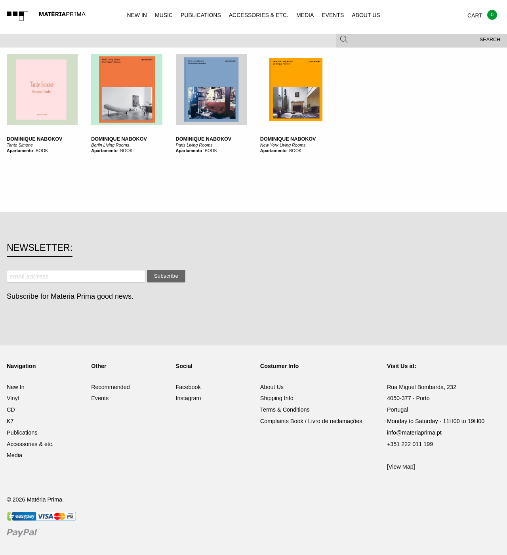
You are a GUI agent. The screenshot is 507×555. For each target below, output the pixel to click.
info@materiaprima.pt (414, 432)
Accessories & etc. (30, 444)
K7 (10, 421)
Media (14, 455)
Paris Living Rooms (194, 145)
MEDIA (305, 15)
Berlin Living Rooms (110, 145)
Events (100, 398)
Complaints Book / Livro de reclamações (311, 421)
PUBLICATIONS (201, 15)
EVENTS (333, 15)
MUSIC (164, 15)
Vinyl (13, 398)
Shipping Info (277, 398)
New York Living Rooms (282, 145)
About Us (272, 387)
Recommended (110, 387)
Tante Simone (20, 145)
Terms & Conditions (285, 409)
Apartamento (20, 150)
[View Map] (401, 466)
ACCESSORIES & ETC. (258, 15)
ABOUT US (366, 15)
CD (11, 409)
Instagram (188, 398)
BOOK (42, 150)
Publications (22, 432)
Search (490, 39)
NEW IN (137, 15)
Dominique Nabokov (35, 139)
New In (16, 387)
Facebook (188, 387)
